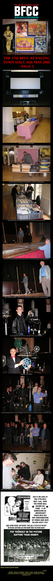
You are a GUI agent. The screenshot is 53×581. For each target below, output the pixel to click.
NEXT (27, 572)
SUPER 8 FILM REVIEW (26, 573)
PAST (31, 572)
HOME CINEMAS (38, 572)
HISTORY (21, 572)
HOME (11, 572)
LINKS (42, 573)
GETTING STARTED (13, 573)
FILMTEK (36, 573)
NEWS (15, 572)
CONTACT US (26, 574)
